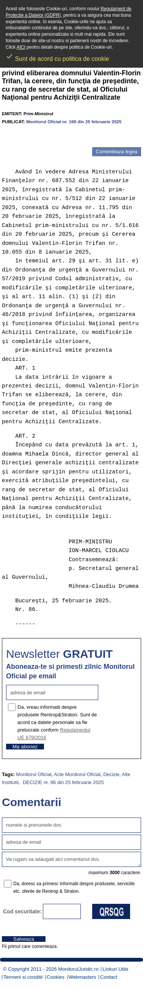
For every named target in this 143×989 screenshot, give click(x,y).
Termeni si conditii (22, 977)
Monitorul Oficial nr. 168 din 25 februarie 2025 (73, 121)
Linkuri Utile (115, 969)
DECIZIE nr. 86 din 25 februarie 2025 (62, 782)
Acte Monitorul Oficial (77, 774)
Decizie (111, 774)
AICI (21, 47)
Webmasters (82, 977)
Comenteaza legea (116, 151)
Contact (108, 977)
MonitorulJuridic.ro (78, 969)
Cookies (55, 977)
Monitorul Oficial (33, 774)
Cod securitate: (22, 911)
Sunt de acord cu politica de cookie (57, 56)
